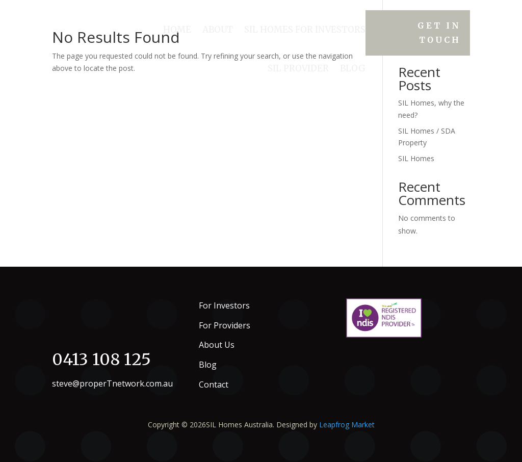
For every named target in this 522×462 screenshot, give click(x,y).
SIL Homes (416, 158)
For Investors (224, 305)
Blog (353, 68)
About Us (216, 344)
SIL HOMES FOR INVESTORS (305, 29)
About (217, 29)
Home (177, 29)
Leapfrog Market (347, 424)
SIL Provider (298, 68)
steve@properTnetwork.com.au (112, 383)
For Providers (224, 325)
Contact (213, 384)
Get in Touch (439, 32)
